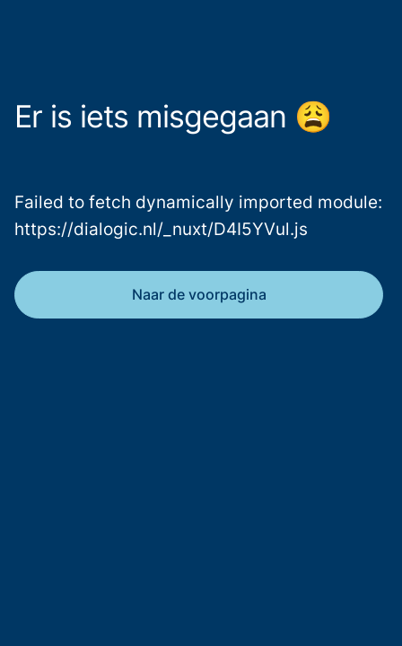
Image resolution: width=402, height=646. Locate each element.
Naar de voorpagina (199, 294)
